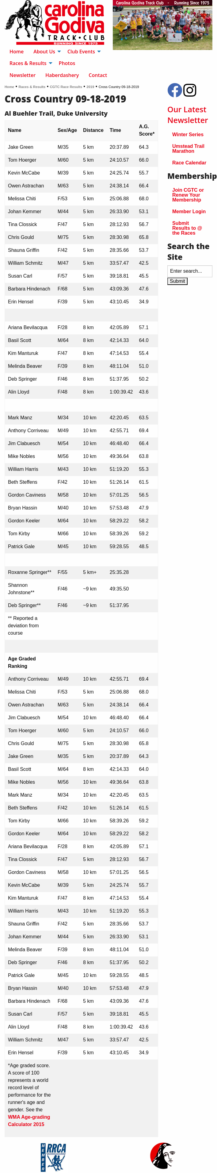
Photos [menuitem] (67, 63)
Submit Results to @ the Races (187, 228)
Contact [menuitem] (98, 75)
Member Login (189, 211)
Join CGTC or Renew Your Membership (188, 194)
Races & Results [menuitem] (28, 63)
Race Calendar (189, 162)
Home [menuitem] (17, 51)
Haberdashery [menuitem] (62, 75)
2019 (90, 87)
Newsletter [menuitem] (23, 75)
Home (9, 87)
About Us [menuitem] (44, 51)
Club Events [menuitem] (81, 51)
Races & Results (32, 87)
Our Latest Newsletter (187, 114)
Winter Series (188, 134)
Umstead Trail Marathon (188, 149)
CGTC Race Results (66, 87)
